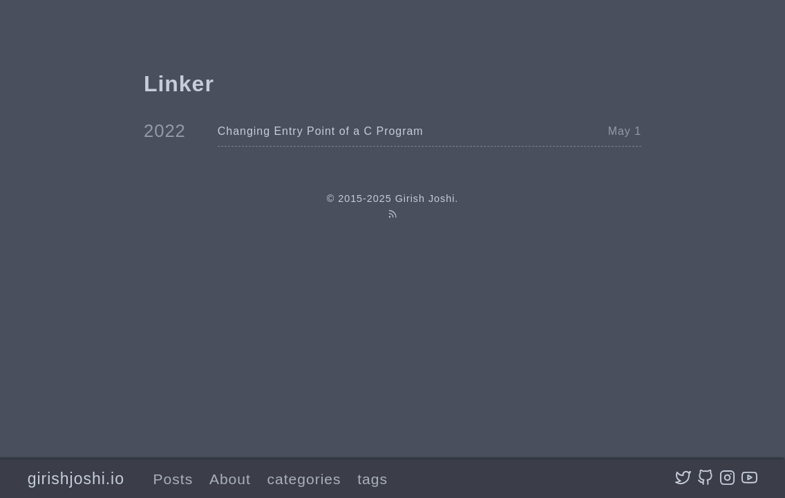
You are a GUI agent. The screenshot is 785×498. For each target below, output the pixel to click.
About (230, 479)
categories (304, 479)
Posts (173, 479)
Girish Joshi (425, 198)
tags (372, 479)
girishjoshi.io (76, 479)
